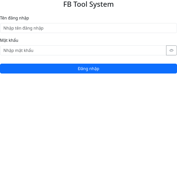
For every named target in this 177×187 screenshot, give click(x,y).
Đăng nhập (88, 68)
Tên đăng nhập (14, 18)
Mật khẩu (9, 40)
